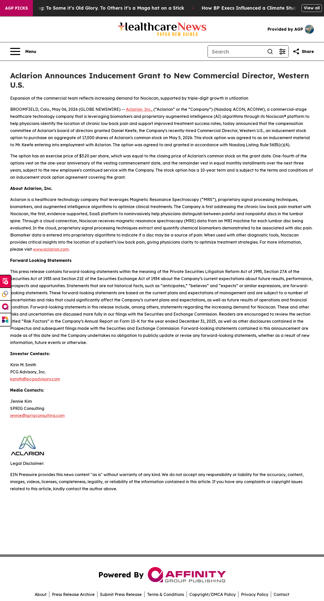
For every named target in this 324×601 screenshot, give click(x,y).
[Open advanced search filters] (282, 51)
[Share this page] (303, 51)
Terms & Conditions (165, 594)
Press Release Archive (73, 594)
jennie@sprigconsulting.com (37, 415)
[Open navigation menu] (23, 51)
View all (312, 7)
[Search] (236, 51)
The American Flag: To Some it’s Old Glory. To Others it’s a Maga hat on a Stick (96, 8)
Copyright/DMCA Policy (212, 594)
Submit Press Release (121, 594)
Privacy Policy (254, 594)
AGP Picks (16, 8)
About (41, 594)
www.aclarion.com (51, 249)
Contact (281, 594)
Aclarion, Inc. (138, 109)
